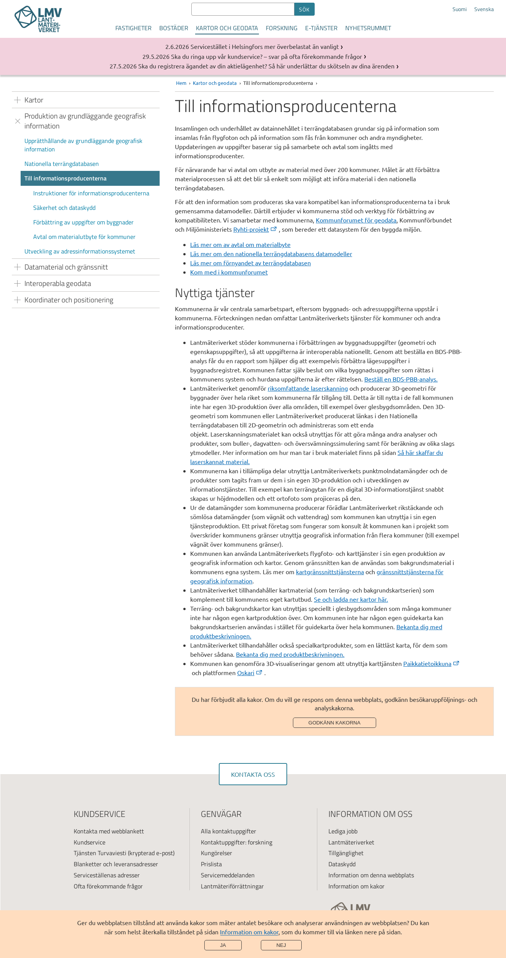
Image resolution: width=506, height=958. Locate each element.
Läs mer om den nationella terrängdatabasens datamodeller (271, 253)
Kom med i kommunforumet (229, 272)
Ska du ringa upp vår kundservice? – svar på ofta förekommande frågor (266, 56)
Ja (223, 945)
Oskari (250, 672)
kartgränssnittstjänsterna (330, 571)
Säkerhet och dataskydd (64, 207)
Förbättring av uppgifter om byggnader (83, 222)
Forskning (281, 27)
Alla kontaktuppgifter (228, 831)
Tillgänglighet (346, 852)
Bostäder (173, 27)
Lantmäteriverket (351, 842)
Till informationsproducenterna (65, 178)
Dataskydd (342, 864)
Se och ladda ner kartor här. (351, 599)
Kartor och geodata (227, 27)
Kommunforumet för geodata (356, 220)
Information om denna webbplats (371, 875)
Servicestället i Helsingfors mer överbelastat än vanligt (265, 46)
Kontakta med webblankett (109, 831)
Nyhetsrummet (368, 27)
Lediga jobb (342, 831)
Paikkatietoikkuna (431, 663)
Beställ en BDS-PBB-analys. (401, 379)
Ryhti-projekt (255, 229)
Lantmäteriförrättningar (232, 886)
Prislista (211, 864)
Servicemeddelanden (228, 875)
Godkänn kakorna (335, 723)
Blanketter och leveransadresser (116, 864)
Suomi (460, 9)
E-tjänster (321, 27)
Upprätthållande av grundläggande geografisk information (83, 145)
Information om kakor (249, 931)
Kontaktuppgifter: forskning (236, 842)
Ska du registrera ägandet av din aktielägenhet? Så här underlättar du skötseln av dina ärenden (266, 66)
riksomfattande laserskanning (308, 388)
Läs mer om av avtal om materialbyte (240, 244)
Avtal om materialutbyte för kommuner (84, 236)
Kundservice (89, 842)
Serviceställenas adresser (107, 875)
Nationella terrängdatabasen (61, 163)
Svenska (484, 9)
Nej (281, 945)
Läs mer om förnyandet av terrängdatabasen (250, 262)
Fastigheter (133, 27)
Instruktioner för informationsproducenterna (91, 193)
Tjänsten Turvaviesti (100, 852)
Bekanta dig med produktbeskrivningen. (290, 654)
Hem (181, 83)
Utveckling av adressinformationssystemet (79, 251)
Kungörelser (216, 852)
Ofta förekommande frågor (108, 886)
